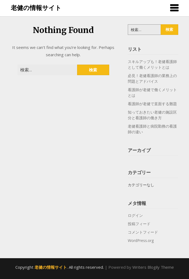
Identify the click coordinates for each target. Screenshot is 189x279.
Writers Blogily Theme (153, 267)
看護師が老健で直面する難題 (152, 103)
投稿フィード (139, 223)
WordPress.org (141, 240)
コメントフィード (143, 232)
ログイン (135, 215)
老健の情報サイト (36, 7)
